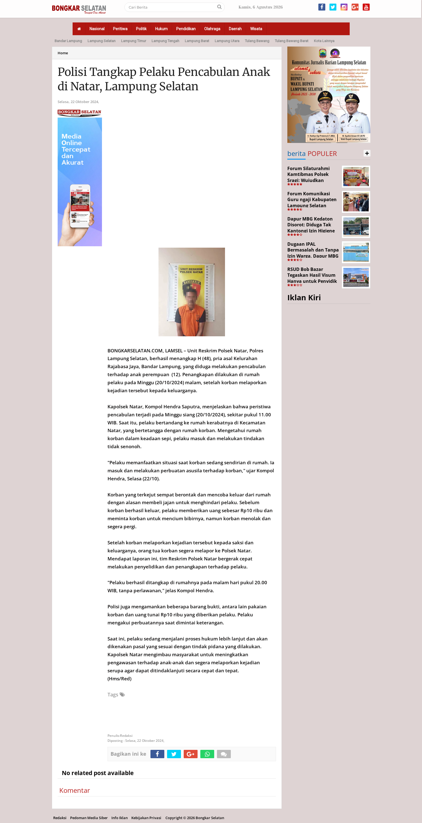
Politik (141, 29)
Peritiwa (120, 29)
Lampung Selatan (102, 41)
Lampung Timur (133, 41)
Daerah (235, 29)
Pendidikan (186, 29)
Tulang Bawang (257, 41)
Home (63, 52)
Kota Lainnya (324, 41)
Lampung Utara (227, 41)
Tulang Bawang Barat (291, 41)
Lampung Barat (197, 41)
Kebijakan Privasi (146, 817)
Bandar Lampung (68, 41)
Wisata (256, 29)
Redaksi (60, 817)
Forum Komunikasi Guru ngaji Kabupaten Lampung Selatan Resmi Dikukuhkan (312, 203)
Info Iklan (119, 817)
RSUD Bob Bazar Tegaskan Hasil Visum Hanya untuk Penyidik (312, 275)
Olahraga (212, 29)
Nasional (96, 29)
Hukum (161, 29)
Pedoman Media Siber (89, 817)
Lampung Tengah (165, 41)
